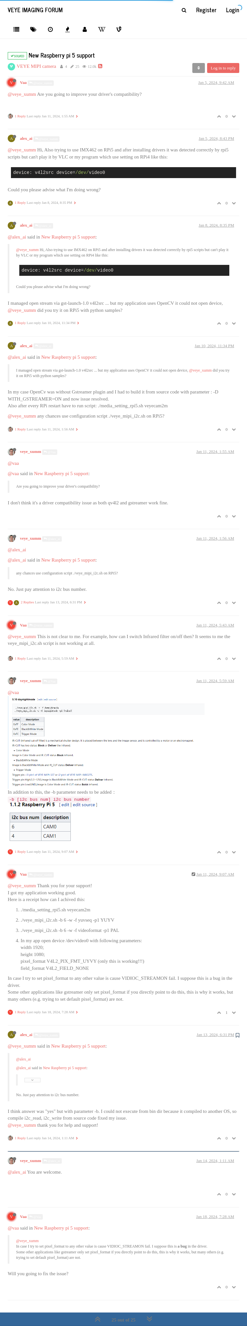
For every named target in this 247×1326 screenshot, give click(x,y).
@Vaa (50, 452)
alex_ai (26, 138)
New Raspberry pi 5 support (68, 236)
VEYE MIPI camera (36, 66)
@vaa (13, 463)
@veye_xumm (40, 83)
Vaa (23, 82)
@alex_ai (43, 226)
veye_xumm (30, 451)
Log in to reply (223, 68)
